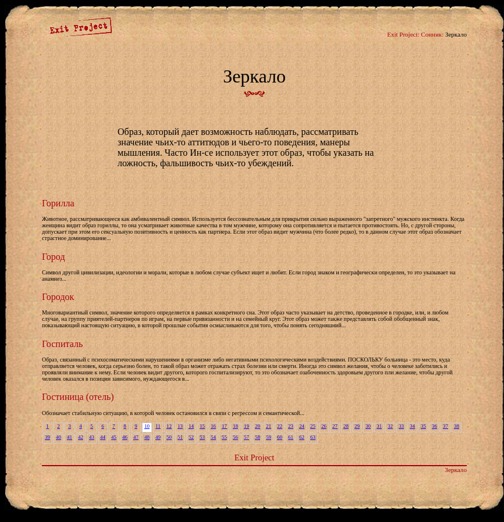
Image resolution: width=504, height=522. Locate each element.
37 (445, 426)
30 (368, 426)
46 (124, 437)
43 (91, 437)
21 (268, 426)
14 (191, 426)
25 (312, 426)
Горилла (58, 203)
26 (323, 426)
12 (169, 426)
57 (246, 437)
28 (346, 426)
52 (191, 437)
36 (434, 426)
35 (423, 426)
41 (69, 437)
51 (180, 437)
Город (53, 257)
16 (213, 426)
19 (246, 426)
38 (456, 426)
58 (257, 437)
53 (202, 437)
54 (213, 437)
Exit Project (254, 457)
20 (257, 426)
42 (80, 437)
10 (147, 426)
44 (102, 437)
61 (290, 437)
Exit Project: (403, 34)
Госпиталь (62, 344)
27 (335, 426)
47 (136, 437)
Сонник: (432, 34)
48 (147, 437)
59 (268, 437)
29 (357, 426)
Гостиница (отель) (78, 397)
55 (224, 437)
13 (180, 426)
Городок (58, 297)
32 (390, 426)
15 (202, 426)
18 (235, 426)
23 (290, 426)
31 (379, 426)
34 (412, 426)
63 (312, 437)
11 (158, 426)
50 (169, 437)
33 (401, 426)
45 (113, 437)
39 (47, 437)
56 (235, 437)
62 (301, 437)
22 (279, 426)
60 (279, 437)
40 (58, 437)
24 (301, 426)
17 (224, 426)
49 (158, 437)
